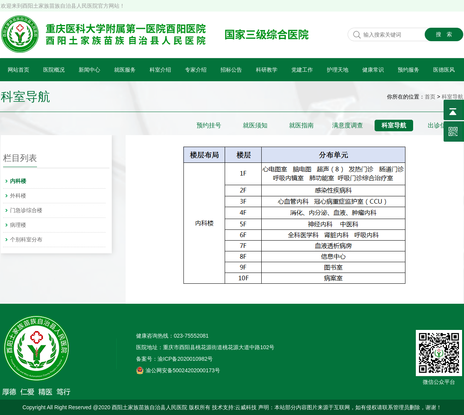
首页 (430, 97)
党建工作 (302, 70)
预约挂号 (209, 125)
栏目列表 (20, 158)
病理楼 (18, 225)
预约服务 (408, 70)
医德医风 (444, 70)
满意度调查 (347, 125)
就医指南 (301, 125)
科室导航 (25, 97)
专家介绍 (196, 70)
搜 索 (444, 34)
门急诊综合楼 (26, 210)
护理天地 (337, 70)
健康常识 (373, 70)
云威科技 (246, 407)
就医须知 (255, 125)
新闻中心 (89, 70)
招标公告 (231, 70)
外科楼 (18, 195)
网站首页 (18, 70)
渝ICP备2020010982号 (185, 359)
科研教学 (266, 70)
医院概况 (54, 70)
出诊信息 (440, 125)
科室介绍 (160, 70)
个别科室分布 (26, 239)
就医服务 (125, 70)
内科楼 (18, 181)
